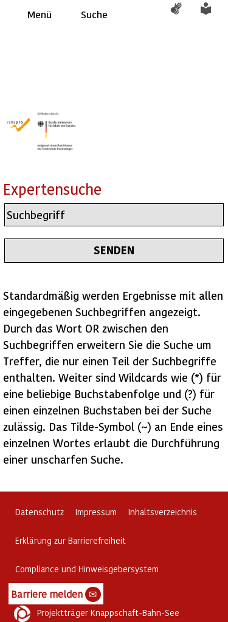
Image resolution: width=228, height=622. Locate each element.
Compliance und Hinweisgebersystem (87, 569)
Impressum (96, 512)
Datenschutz (39, 512)
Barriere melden (56, 595)
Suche (94, 14)
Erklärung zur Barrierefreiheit (70, 540)
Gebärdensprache (182, 14)
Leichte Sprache (213, 14)
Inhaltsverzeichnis (162, 512)
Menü (39, 14)
